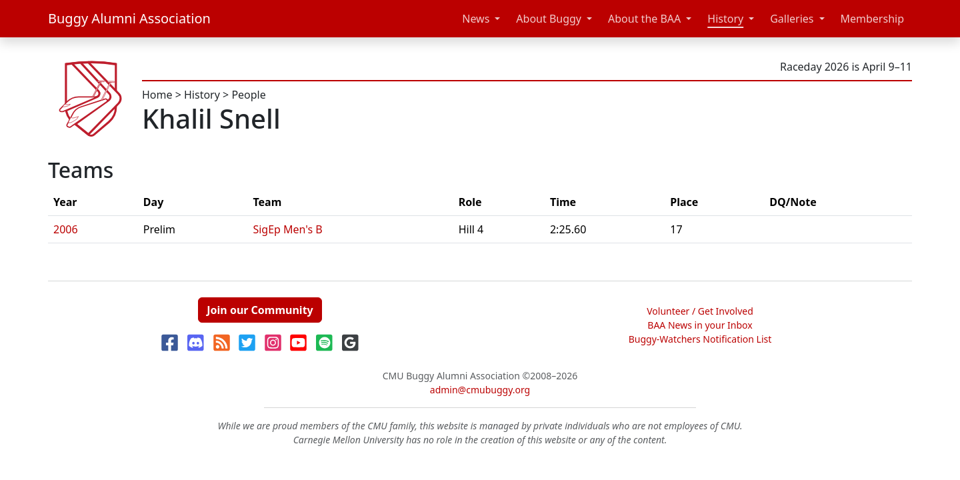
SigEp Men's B (287, 229)
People (248, 94)
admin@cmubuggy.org (480, 389)
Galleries (791, 18)
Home (157, 94)
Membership (873, 18)
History (725, 18)
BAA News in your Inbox (699, 325)
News (475, 18)
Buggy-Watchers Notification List (700, 339)
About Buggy (548, 18)
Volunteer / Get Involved (700, 311)
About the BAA (644, 18)
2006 (65, 229)
